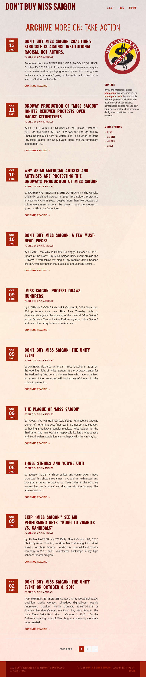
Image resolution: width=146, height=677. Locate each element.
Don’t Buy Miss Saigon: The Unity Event (57, 352)
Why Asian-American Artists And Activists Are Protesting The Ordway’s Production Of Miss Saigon (61, 175)
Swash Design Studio (98, 667)
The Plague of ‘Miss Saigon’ (52, 409)
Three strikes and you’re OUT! (54, 463)
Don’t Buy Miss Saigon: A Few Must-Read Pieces (60, 238)
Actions (47, 592)
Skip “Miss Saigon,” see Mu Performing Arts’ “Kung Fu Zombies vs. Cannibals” (60, 522)
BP (38, 57)
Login (132, 670)
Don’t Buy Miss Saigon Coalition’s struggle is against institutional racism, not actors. (58, 46)
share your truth (113, 96)
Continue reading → (37, 86)
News (109, 132)
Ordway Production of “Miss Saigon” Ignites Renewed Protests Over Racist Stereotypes (61, 111)
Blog (121, 8)
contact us (110, 93)
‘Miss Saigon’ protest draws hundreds (53, 293)
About (110, 8)
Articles (48, 57)
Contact (133, 8)
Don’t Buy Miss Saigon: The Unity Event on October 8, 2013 (57, 584)
